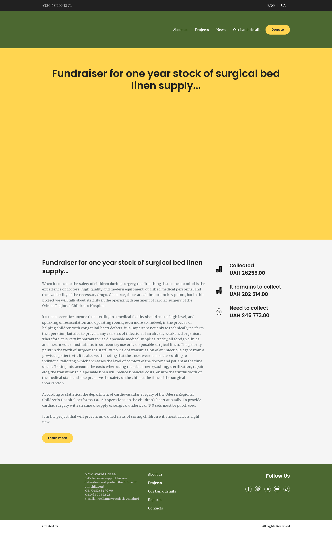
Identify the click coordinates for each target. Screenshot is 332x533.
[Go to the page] (61, 29)
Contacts (155, 508)
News (221, 30)
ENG (271, 5)
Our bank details (247, 30)
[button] (278, 30)
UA (283, 5)
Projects (202, 30)
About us (180, 30)
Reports (155, 500)
